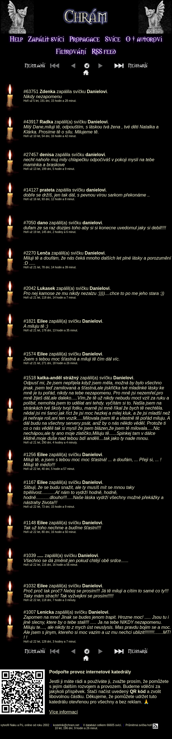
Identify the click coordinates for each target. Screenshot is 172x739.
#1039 (29, 555)
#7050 (29, 222)
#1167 (29, 482)
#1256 (29, 454)
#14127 (30, 190)
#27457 (30, 154)
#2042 (29, 288)
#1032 (29, 585)
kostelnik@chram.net (66, 725)
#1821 (29, 321)
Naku (13, 725)
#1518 (29, 377)
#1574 (29, 354)
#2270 (29, 253)
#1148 (29, 522)
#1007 (29, 612)
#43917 (30, 121)
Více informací (63, 712)
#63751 (30, 91)
